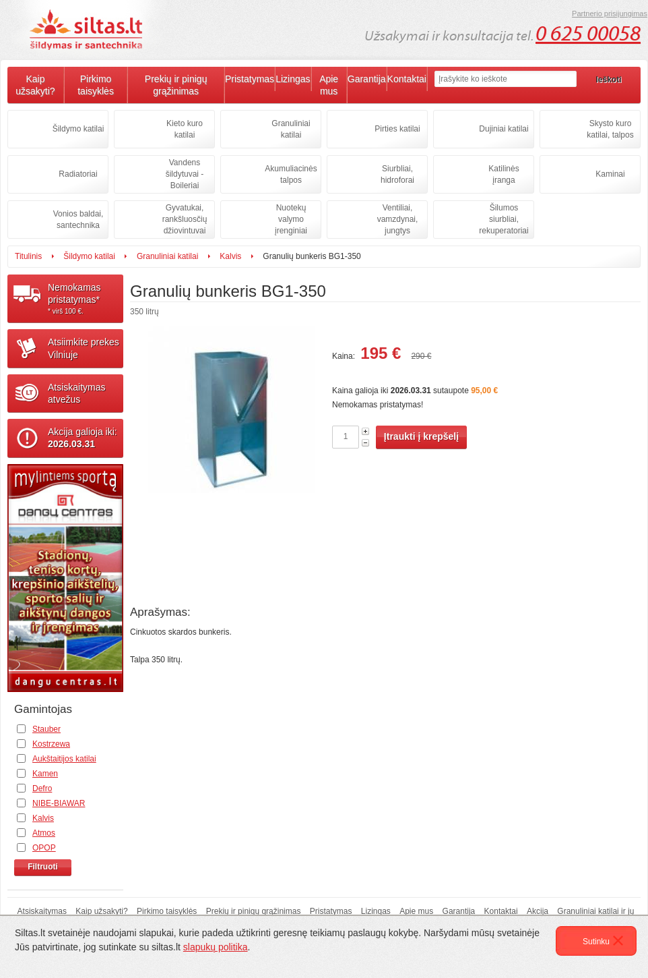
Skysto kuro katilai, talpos (610, 129)
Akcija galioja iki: (82, 437)
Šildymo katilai (78, 129)
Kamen (45, 773)
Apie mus (328, 85)
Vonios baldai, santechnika (78, 219)
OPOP (44, 848)
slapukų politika (215, 947)
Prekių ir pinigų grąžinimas (176, 85)
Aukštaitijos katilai (64, 759)
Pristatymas (249, 79)
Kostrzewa (51, 744)
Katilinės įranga (503, 174)
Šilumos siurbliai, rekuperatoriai (503, 219)
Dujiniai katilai (503, 129)
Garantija (367, 79)
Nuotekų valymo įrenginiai (291, 219)
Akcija (537, 911)
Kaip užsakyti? (35, 85)
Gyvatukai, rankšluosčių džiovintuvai (184, 219)
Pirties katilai (397, 129)
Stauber (46, 729)
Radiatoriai (78, 174)
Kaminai (609, 174)
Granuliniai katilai (290, 129)
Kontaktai (406, 79)
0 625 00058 (588, 34)
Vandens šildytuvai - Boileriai (185, 174)
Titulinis (28, 256)
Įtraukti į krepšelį (421, 436)
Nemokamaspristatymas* (85, 299)
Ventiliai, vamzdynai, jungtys (397, 219)
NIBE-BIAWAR (58, 803)
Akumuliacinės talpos (291, 174)
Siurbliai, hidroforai (397, 174)
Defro (42, 788)
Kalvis (230, 256)
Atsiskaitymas (42, 911)
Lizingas (293, 79)
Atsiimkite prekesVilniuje (83, 348)
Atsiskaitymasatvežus (77, 393)
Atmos (43, 833)
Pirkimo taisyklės (95, 85)
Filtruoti (43, 866)
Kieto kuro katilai (184, 129)
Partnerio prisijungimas (609, 13)
